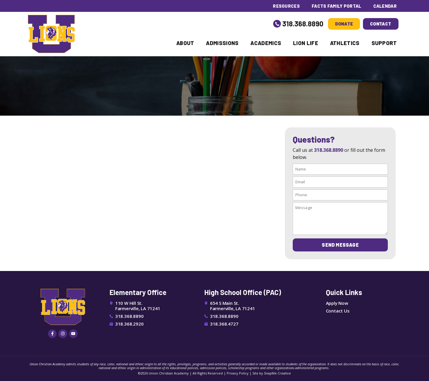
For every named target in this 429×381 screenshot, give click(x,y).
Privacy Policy (238, 373)
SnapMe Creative (277, 373)
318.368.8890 (303, 23)
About (185, 43)
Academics (265, 43)
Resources (286, 6)
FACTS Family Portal (336, 6)
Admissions (222, 43)
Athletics (345, 43)
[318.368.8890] (277, 24)
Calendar (385, 6)
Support (384, 43)
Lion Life (305, 43)
